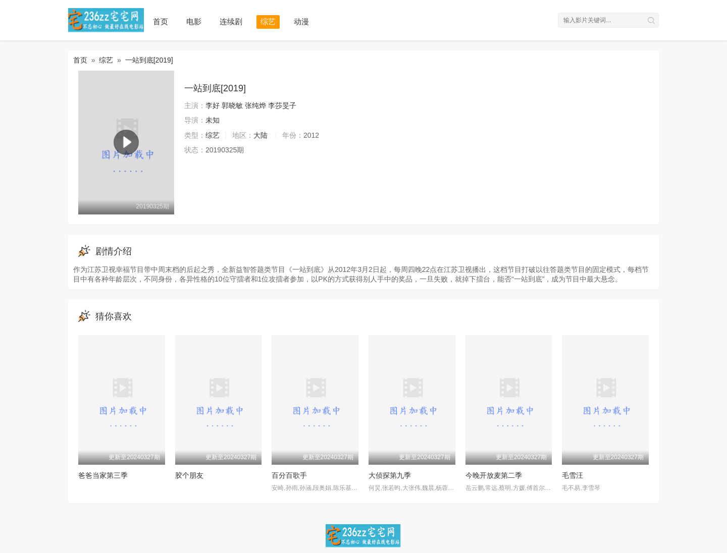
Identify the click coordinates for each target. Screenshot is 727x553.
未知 (212, 120)
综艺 (268, 21)
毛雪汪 (572, 475)
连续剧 (231, 21)
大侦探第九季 (390, 475)
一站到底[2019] (149, 60)
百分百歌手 (289, 475)
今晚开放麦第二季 (493, 475)
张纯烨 (255, 105)
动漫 (301, 21)
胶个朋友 (189, 475)
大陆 (260, 135)
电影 (193, 21)
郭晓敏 (232, 105)
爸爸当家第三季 (103, 475)
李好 (212, 105)
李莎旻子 (282, 105)
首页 (160, 21)
